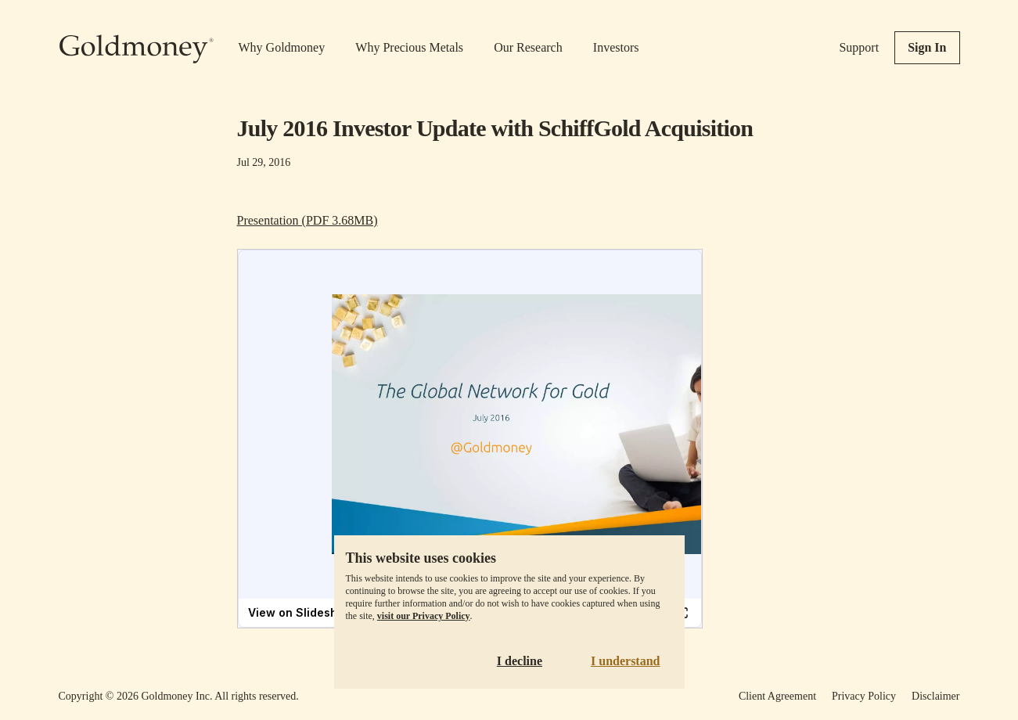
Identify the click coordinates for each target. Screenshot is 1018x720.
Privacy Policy (864, 696)
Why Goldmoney (282, 47)
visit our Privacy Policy (423, 615)
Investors (616, 47)
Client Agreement (777, 696)
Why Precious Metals (409, 47)
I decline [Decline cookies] (519, 661)
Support (859, 47)
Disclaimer (935, 696)
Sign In (927, 47)
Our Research (528, 47)
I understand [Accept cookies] (625, 661)
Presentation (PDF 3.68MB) (307, 220)
